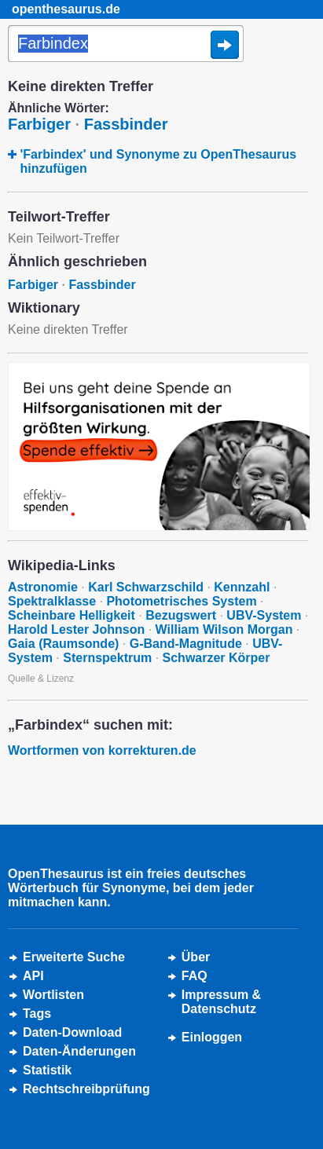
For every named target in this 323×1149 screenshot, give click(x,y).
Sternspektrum (107, 657)
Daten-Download (72, 1032)
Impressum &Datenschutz (221, 1001)
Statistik (47, 1070)
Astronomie (43, 587)
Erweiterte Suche (74, 957)
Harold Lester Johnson (76, 629)
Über (196, 957)
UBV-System (263, 615)
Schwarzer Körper (216, 657)
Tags (37, 1013)
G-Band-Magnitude (186, 643)
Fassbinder (126, 124)
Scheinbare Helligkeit (71, 615)
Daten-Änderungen (79, 1051)
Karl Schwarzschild (146, 587)
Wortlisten (53, 994)
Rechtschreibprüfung (86, 1089)
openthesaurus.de (66, 9)
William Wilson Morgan (224, 629)
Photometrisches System (181, 601)
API (33, 976)
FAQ (194, 976)
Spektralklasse (52, 601)
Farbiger (39, 124)
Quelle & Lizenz (41, 678)
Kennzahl (242, 587)
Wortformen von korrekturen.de (102, 750)
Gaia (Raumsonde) (63, 643)
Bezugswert (180, 615)
